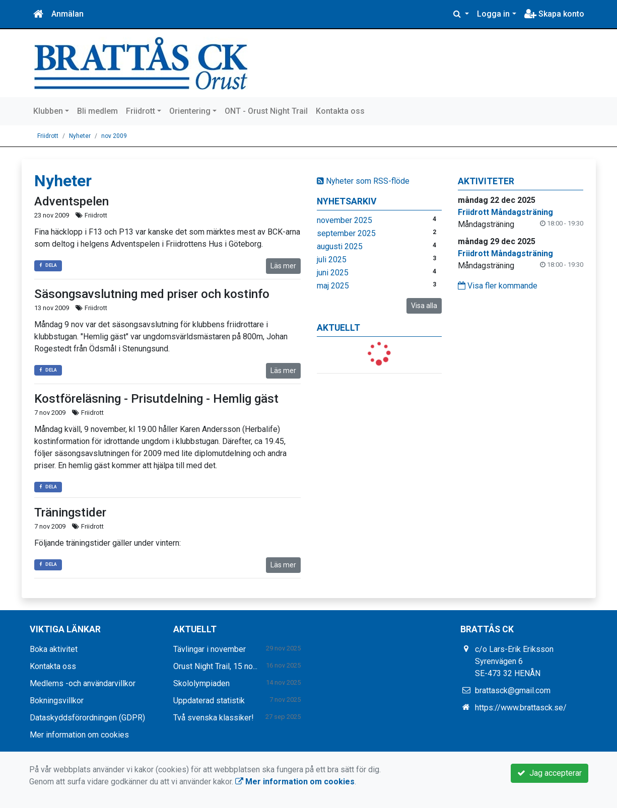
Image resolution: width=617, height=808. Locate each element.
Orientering (190, 111)
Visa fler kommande (497, 285)
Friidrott (140, 111)
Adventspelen (71, 201)
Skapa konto (554, 14)
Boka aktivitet (54, 649)
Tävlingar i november (209, 649)
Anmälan (67, 14)
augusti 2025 (340, 246)
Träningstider (70, 512)
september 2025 (346, 233)
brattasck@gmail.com (513, 690)
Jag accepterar (549, 773)
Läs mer (283, 266)
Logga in (493, 14)
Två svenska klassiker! (213, 717)
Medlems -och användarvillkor (82, 683)
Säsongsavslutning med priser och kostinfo (151, 294)
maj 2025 (333, 285)
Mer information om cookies (79, 735)
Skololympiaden (201, 683)
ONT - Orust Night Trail (266, 111)
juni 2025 (333, 272)
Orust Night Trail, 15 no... (215, 666)
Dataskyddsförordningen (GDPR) (87, 717)
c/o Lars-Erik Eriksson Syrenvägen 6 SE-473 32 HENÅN (514, 661)
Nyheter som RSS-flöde (363, 181)
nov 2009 (114, 135)
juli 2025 (332, 259)
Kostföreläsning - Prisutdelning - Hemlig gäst (156, 399)
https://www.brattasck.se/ (521, 707)
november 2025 (344, 220)
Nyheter (80, 135)
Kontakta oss (340, 111)
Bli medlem (97, 111)
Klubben (48, 111)
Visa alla (424, 306)
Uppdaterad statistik (209, 700)
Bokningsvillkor (57, 700)
